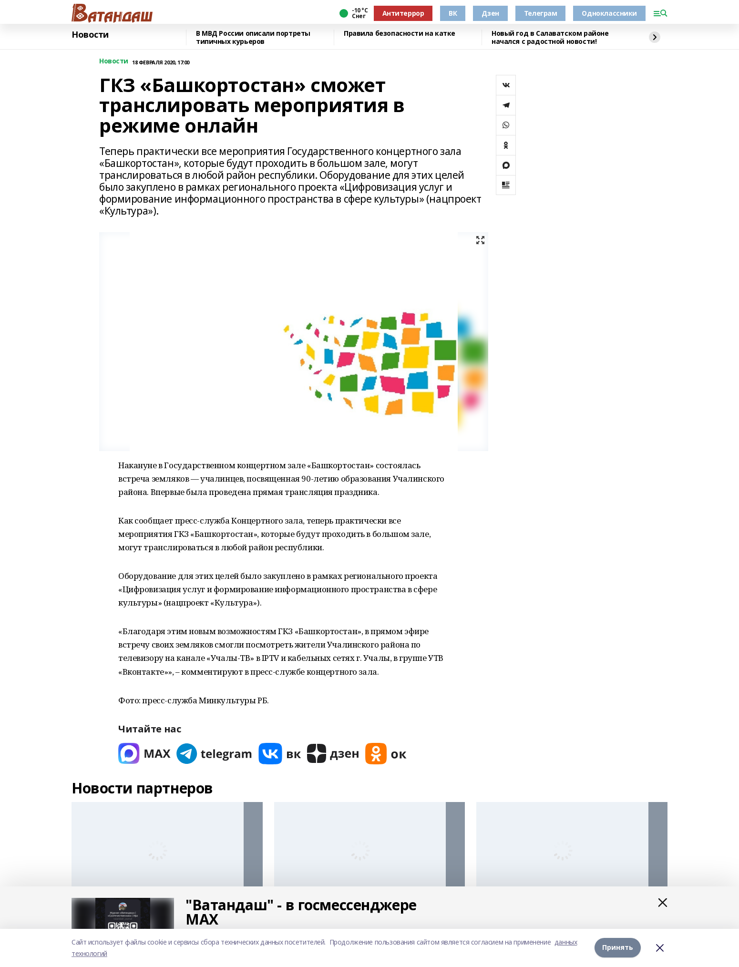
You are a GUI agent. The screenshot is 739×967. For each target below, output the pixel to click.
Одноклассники (609, 13)
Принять (617, 947)
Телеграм (540, 13)
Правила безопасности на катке (399, 34)
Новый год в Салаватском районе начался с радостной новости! (550, 37)
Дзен (490, 13)
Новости (90, 35)
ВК (453, 13)
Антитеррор (403, 13)
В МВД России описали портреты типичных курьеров (253, 37)
